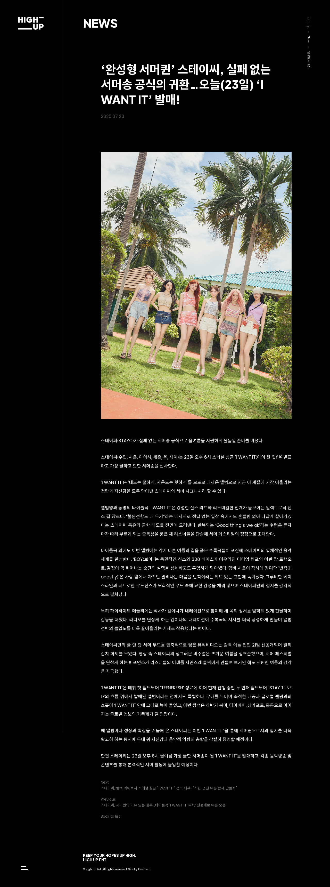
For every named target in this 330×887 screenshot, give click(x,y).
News (100, 22)
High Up (308, 22)
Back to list (110, 816)
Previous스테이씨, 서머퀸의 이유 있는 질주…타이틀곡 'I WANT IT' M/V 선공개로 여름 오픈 (163, 802)
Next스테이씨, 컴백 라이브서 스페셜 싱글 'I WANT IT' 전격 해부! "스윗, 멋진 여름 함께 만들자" (169, 785)
